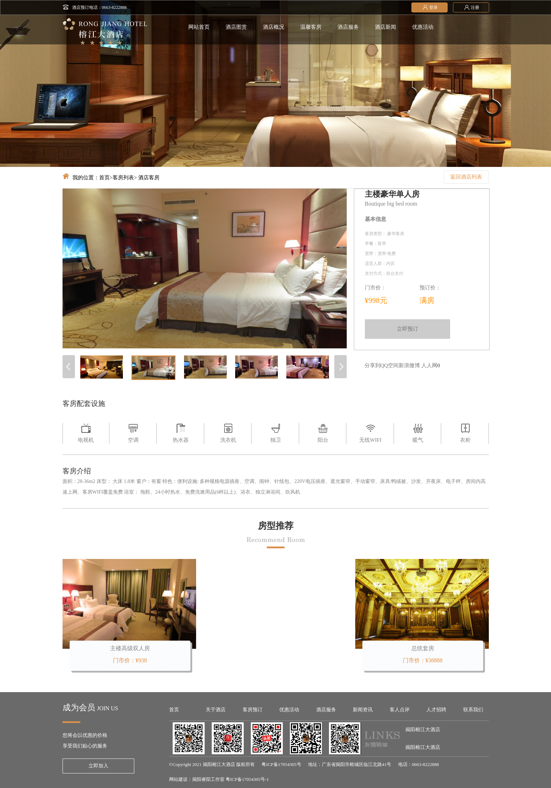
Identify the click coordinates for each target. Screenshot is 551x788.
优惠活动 (422, 27)
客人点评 (400, 709)
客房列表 (123, 177)
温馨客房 (311, 27)
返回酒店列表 (466, 177)
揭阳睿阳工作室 (208, 779)
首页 (104, 177)
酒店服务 (348, 27)
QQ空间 (389, 365)
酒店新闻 (385, 27)
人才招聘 (436, 709)
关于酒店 (216, 709)
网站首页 (199, 27)
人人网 (429, 365)
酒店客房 (149, 177)
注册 (471, 7)
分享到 (372, 365)
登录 (429, 7)
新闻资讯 (363, 709)
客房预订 (253, 709)
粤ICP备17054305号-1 (247, 779)
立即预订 (407, 329)
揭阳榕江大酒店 (422, 729)
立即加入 (98, 765)
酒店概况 (273, 27)
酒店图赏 (236, 27)
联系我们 (473, 709)
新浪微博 (409, 365)
